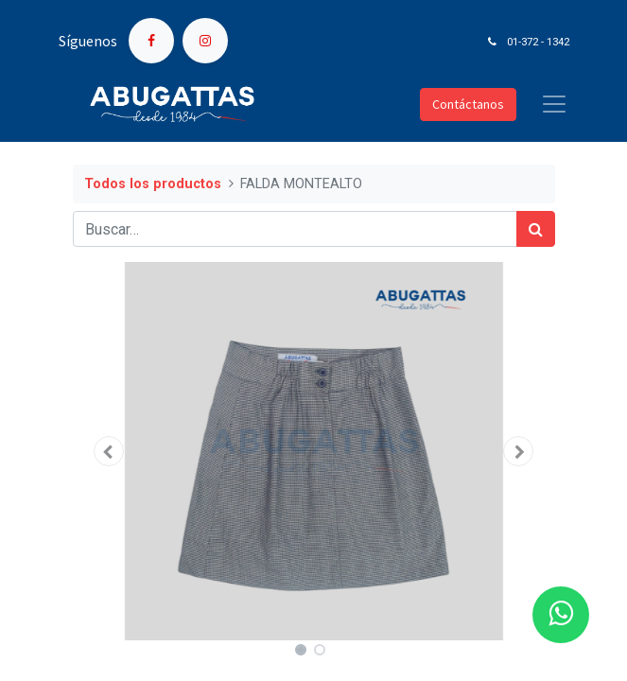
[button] (109, 451)
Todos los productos (152, 184)
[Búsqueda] (535, 229)
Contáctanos (468, 104)
